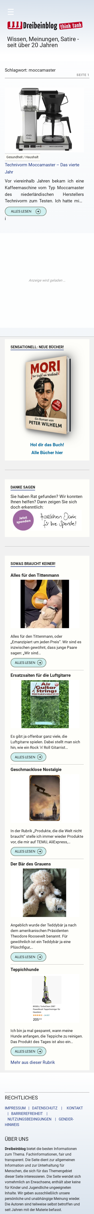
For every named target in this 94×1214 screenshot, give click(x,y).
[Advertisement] (47, 280)
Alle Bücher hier (47, 452)
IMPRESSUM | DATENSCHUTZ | (34, 1108)
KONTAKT (74, 1108)
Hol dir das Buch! (47, 444)
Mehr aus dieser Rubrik (33, 1062)
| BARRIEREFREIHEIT (24, 1113)
